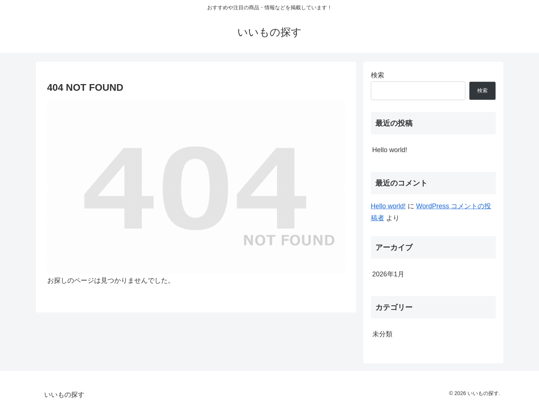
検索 (377, 75)
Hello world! (389, 150)
